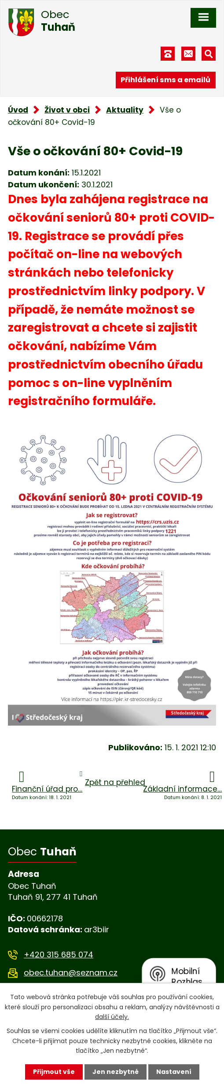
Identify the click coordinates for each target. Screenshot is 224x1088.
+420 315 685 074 (58, 954)
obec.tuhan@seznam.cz (71, 972)
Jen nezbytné (115, 1071)
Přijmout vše (54, 1071)
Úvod (18, 110)
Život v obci (67, 110)
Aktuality (124, 110)
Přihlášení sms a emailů (165, 80)
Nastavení (173, 1071)
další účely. (112, 1016)
